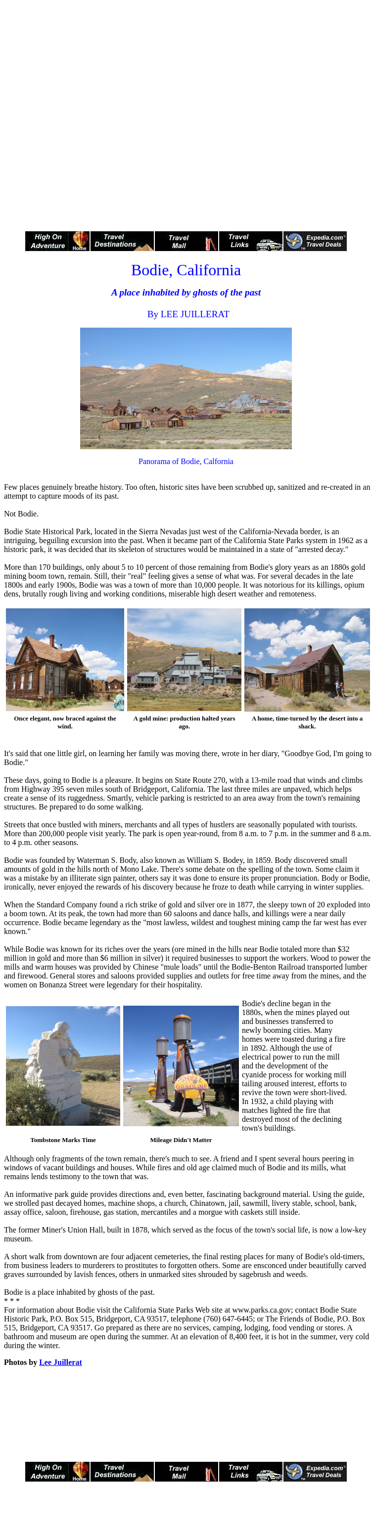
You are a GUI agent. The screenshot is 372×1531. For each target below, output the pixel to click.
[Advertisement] (109, 112)
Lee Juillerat (60, 1362)
